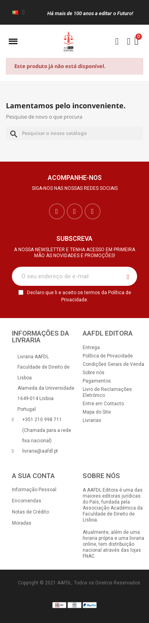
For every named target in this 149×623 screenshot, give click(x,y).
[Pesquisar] (74, 133)
